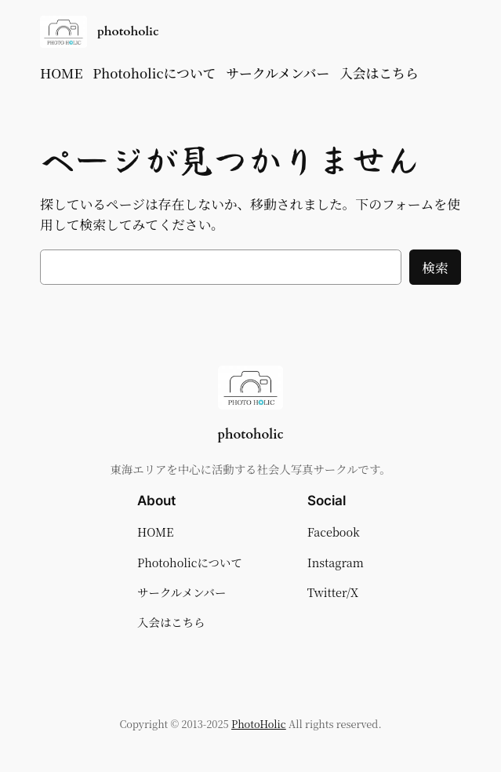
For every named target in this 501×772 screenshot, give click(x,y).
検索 (435, 267)
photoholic (128, 31)
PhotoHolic (258, 723)
